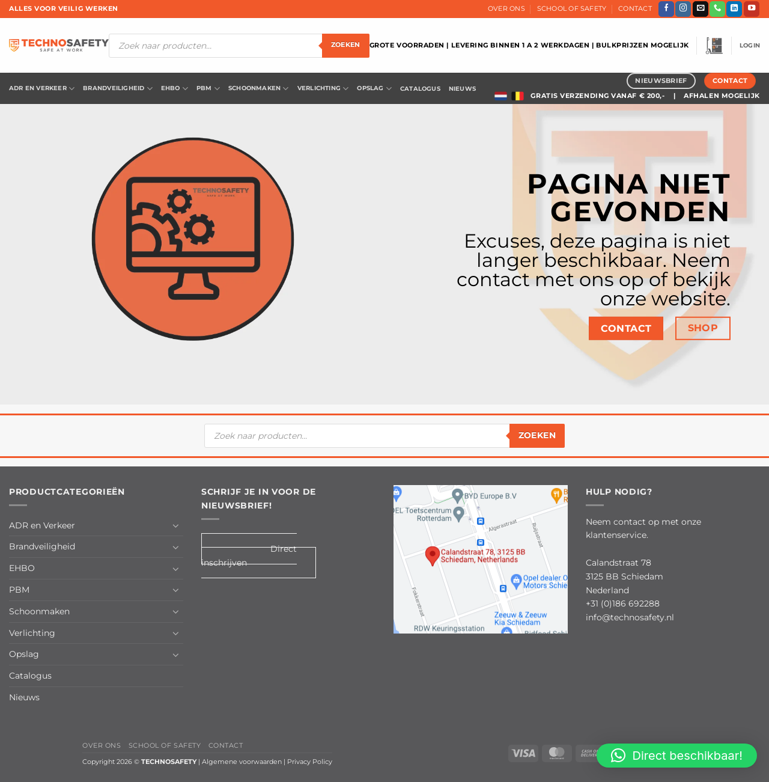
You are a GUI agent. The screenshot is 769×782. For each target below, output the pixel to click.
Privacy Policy (309, 761)
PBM (208, 88)
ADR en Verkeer (41, 88)
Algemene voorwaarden (242, 761)
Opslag (374, 88)
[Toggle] (176, 525)
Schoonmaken (258, 88)
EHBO (174, 88)
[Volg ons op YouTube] (751, 9)
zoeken (345, 45)
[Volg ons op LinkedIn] (734, 9)
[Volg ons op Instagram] (683, 9)
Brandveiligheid (117, 88)
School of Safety (572, 8)
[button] (714, 46)
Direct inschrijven (249, 555)
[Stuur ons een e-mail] (700, 9)
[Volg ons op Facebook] (666, 9)
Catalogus (420, 89)
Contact (635, 8)
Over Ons (506, 8)
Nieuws (462, 89)
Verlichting (323, 88)
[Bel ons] (717, 9)
